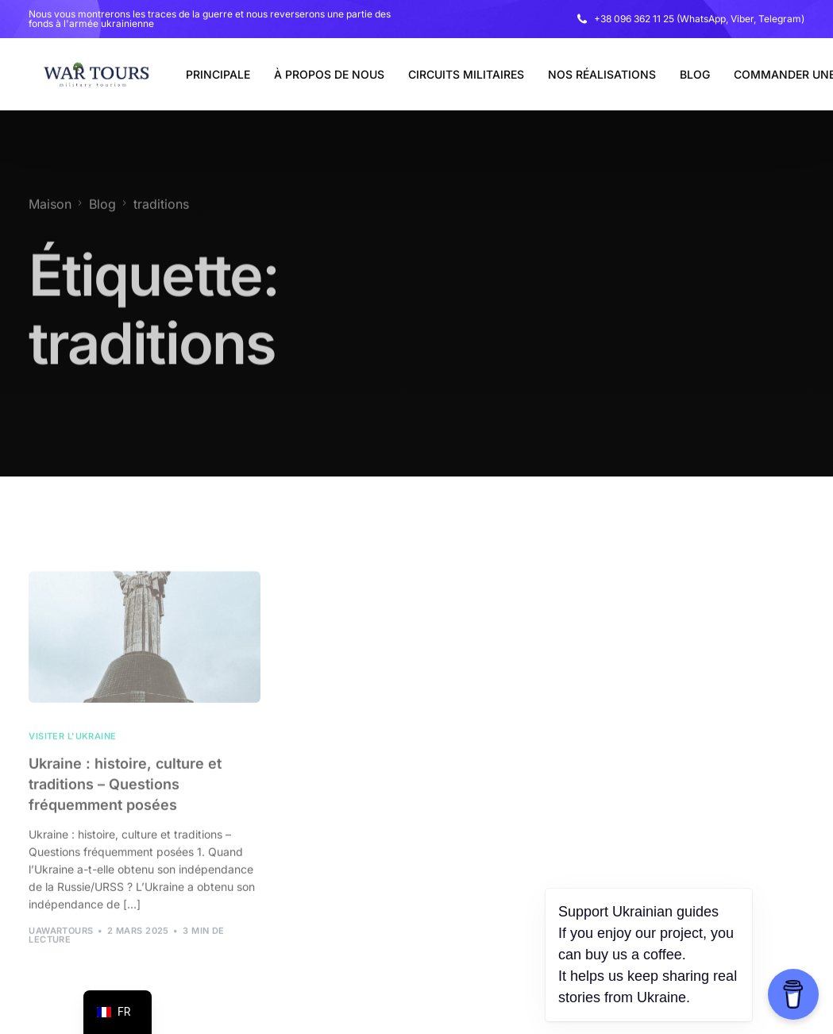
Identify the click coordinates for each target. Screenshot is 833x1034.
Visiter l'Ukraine (72, 752)
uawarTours (61, 946)
